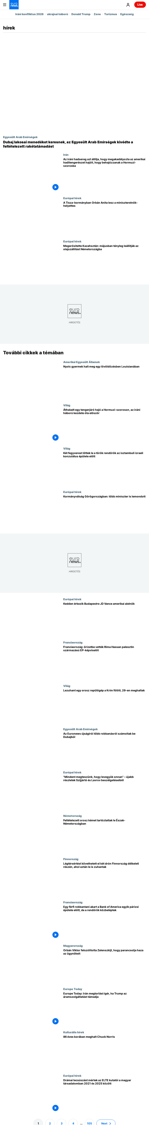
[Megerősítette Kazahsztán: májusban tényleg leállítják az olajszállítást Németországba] (104, 261)
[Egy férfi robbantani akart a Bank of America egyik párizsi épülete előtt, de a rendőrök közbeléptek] (104, 922)
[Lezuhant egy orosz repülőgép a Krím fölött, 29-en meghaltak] (104, 706)
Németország (72, 815)
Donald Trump (80, 14)
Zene (97, 14)
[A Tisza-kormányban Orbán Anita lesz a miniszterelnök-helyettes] (104, 218)
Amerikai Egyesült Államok (81, 361)
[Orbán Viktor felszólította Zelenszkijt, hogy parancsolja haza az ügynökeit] (104, 966)
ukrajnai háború (57, 14)
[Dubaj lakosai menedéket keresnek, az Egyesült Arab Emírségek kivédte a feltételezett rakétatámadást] (74, 144)
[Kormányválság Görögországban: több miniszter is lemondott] (104, 512)
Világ (66, 405)
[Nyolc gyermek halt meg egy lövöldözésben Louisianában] (104, 382)
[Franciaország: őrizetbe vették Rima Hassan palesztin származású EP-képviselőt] (104, 663)
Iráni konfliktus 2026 (29, 14)
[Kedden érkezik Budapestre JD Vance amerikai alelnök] (104, 619)
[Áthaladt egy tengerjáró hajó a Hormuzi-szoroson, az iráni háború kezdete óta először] (104, 425)
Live (140, 4)
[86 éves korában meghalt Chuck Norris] (104, 1052)
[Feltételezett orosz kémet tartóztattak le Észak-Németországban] (104, 836)
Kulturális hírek (73, 1032)
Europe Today (72, 988)
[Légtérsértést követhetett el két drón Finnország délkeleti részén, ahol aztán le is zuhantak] (104, 879)
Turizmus (110, 14)
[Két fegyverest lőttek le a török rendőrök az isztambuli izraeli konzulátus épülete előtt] (104, 469)
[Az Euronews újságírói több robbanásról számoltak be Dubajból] (104, 749)
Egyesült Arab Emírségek (20, 136)
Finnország (70, 858)
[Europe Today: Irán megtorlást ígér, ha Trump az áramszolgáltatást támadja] (104, 1009)
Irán (65, 154)
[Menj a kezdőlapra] (14, 4)
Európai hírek (72, 198)
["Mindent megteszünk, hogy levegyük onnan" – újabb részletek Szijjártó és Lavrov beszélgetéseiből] (104, 792)
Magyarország (73, 945)
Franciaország (72, 642)
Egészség (127, 14)
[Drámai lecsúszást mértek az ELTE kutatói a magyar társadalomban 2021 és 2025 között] (104, 1096)
